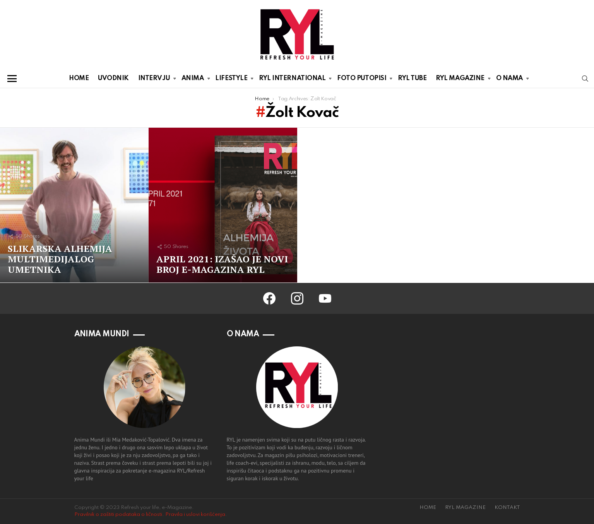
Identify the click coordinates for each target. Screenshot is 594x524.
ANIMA (192, 79)
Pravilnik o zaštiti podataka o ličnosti (118, 514)
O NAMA (509, 79)
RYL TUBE (412, 78)
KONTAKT (507, 507)
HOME (79, 78)
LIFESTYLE (231, 79)
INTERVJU (154, 79)
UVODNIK (113, 78)
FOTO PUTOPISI (361, 79)
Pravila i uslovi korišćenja (195, 514)
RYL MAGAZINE (460, 79)
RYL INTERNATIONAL (292, 79)
